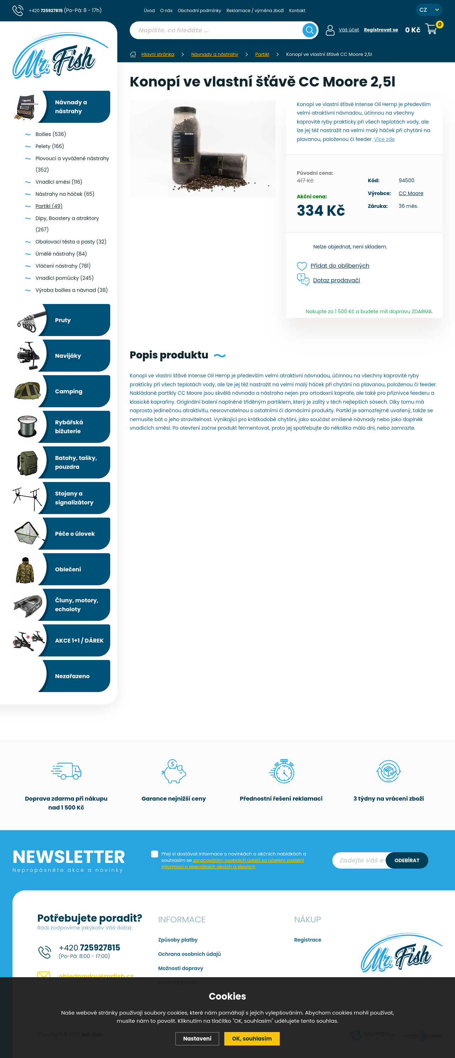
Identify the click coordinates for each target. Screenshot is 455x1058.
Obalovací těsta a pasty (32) (71, 241)
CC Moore (411, 193)
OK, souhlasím (252, 1038)
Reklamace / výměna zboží (255, 10)
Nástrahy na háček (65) (65, 194)
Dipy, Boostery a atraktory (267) (67, 224)
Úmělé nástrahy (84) (61, 253)
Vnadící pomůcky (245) (65, 278)
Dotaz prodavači (328, 280)
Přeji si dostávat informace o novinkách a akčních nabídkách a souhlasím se (233, 860)
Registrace (307, 939)
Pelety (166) (50, 146)
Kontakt (297, 10)
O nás (166, 10)
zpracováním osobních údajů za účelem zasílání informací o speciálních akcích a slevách (232, 863)
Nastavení (197, 1038)
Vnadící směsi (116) (59, 181)
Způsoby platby (178, 939)
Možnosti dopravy (180, 968)
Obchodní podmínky (199, 10)
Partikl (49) (49, 206)
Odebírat (407, 860)
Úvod (149, 10)
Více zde (384, 139)
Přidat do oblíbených (333, 266)
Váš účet (349, 29)
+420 (65, 10)
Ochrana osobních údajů (189, 954)
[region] (224, 44)
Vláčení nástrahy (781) (63, 265)
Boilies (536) (51, 134)
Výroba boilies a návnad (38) (72, 290)
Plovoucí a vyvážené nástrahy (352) (72, 164)
